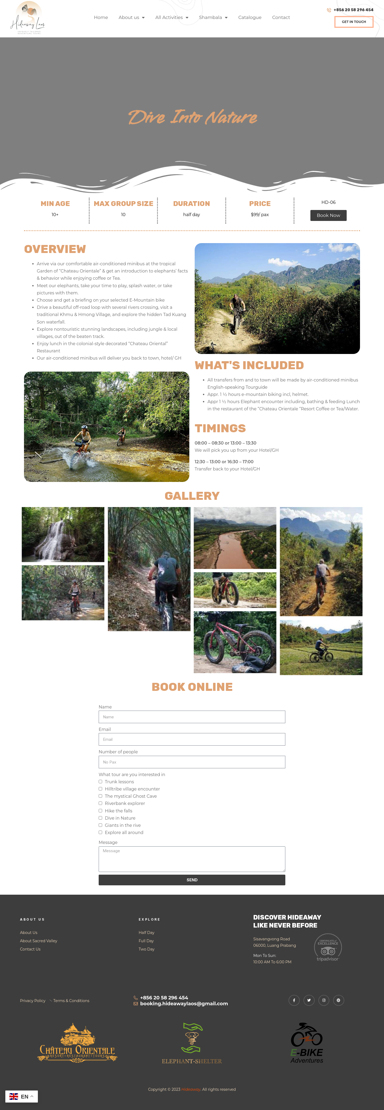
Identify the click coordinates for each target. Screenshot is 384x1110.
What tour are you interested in (132, 774)
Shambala (213, 17)
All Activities (172, 17)
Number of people (118, 751)
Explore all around (124, 832)
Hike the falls (118, 810)
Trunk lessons (119, 781)
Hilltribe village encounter (132, 789)
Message (108, 842)
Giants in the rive (123, 825)
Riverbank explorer (125, 803)
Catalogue (250, 17)
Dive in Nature (120, 818)
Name (105, 707)
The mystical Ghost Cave (131, 796)
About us (132, 17)
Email (105, 729)
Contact (281, 17)
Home (101, 17)
